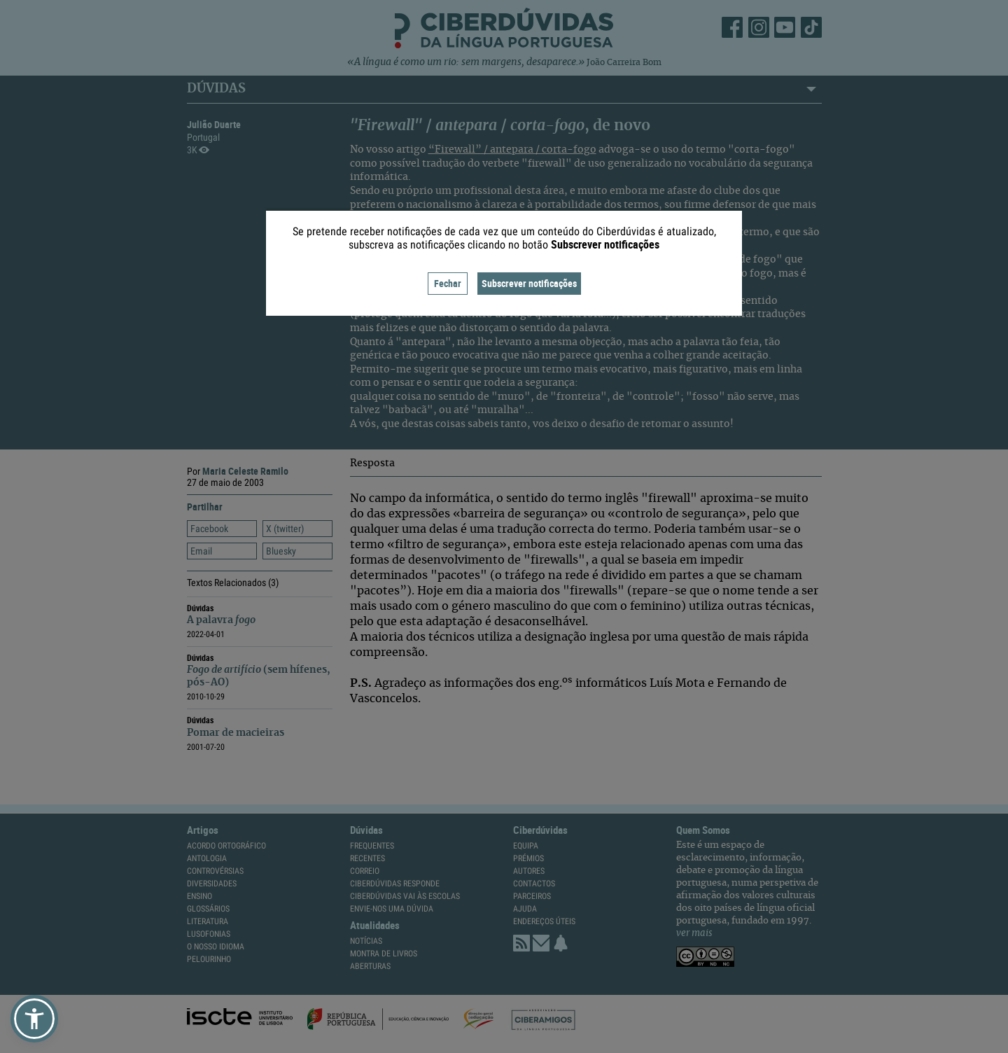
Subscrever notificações (529, 283)
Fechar (447, 283)
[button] (34, 1018)
